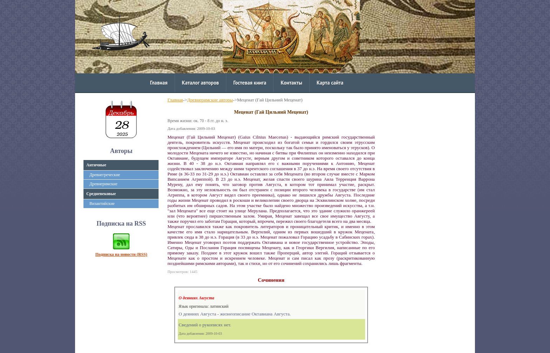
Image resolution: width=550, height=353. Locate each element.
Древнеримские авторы (210, 99)
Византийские (102, 203)
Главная (159, 82)
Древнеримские (103, 183)
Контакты (291, 82)
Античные (96, 164)
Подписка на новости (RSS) (121, 254)
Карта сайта (330, 82)
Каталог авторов (200, 82)
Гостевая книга (249, 82)
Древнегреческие (104, 174)
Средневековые (101, 193)
